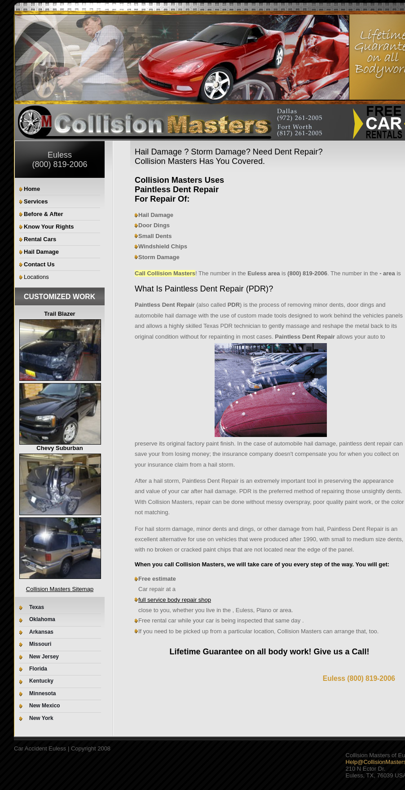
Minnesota (42, 694)
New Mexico (44, 706)
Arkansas (41, 632)
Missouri (40, 644)
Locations (36, 277)
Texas (36, 607)
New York (41, 718)
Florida (38, 669)
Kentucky (41, 681)
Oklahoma (42, 619)
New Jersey (44, 657)
